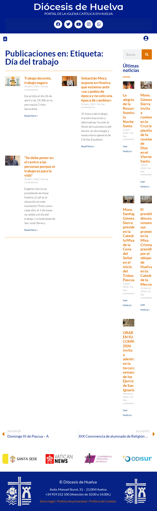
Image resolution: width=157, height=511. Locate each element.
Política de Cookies (102, 501)
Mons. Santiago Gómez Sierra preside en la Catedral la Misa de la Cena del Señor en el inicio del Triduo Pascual (130, 244)
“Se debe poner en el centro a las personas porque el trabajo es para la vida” (39, 166)
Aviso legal (47, 501)
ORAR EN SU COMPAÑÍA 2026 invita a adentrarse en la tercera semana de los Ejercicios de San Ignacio (133, 361)
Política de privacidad (72, 501)
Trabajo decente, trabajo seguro (38, 80)
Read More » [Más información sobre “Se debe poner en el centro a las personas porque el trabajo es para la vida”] (31, 229)
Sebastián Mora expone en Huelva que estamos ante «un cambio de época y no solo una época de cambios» (96, 89)
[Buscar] (147, 54)
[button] (5, 38)
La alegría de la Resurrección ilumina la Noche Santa (134, 110)
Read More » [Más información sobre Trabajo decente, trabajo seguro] (31, 115)
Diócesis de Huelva (78, 6)
